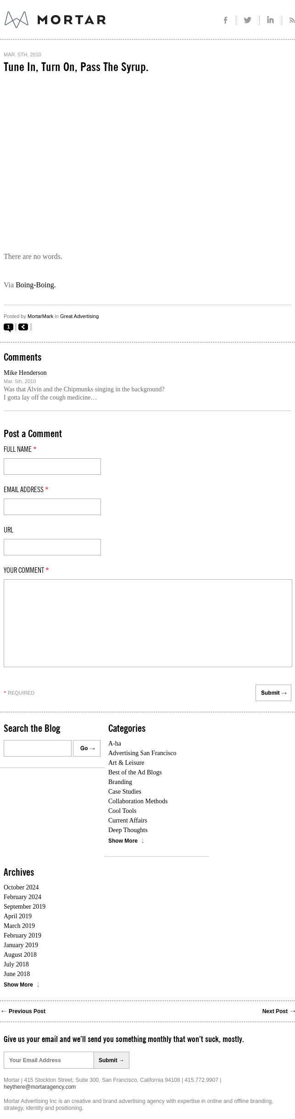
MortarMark (40, 316)
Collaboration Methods (138, 801)
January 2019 (21, 945)
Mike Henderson (25, 372)
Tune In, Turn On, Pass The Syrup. (76, 67)
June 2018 (17, 974)
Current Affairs (127, 820)
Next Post (275, 1011)
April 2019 (18, 916)
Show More (123, 841)
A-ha (114, 743)
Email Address (26, 490)
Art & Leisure (126, 762)
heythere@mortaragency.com (40, 1087)
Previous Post (27, 1011)
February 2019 (22, 935)
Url (8, 530)
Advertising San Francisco (142, 753)
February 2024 (22, 897)
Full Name (20, 449)
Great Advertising (79, 316)
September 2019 (24, 906)
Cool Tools (122, 810)
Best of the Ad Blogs (135, 772)
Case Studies (124, 791)
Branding (120, 782)
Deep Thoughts (128, 830)
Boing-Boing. (36, 285)
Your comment (26, 570)
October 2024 (21, 887)
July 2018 (16, 964)
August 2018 (20, 954)
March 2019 (19, 925)
